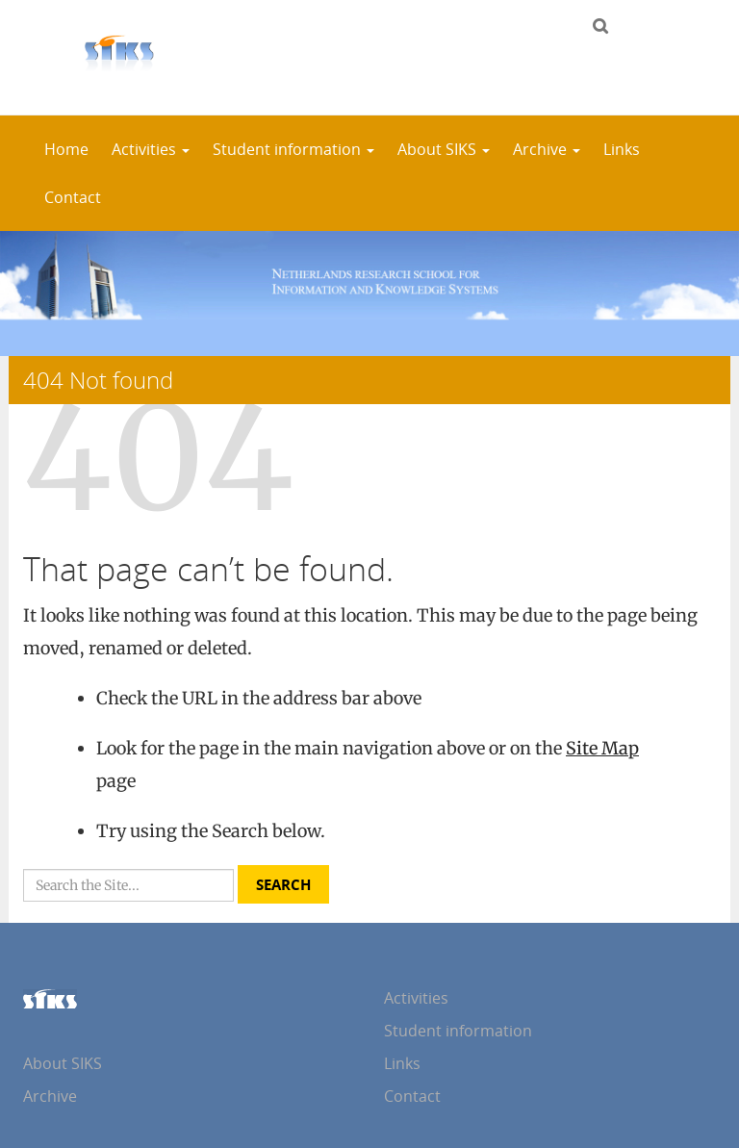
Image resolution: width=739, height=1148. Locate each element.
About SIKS (443, 149)
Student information (293, 149)
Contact (72, 197)
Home (66, 149)
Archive (546, 149)
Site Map (602, 748)
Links (621, 149)
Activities (151, 149)
